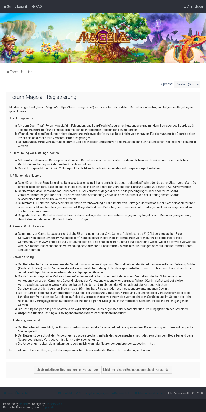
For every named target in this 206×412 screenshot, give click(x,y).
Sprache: (167, 84)
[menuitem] (37, 6)
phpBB (23, 404)
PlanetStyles (53, 404)
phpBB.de (48, 407)
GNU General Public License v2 (125, 233)
